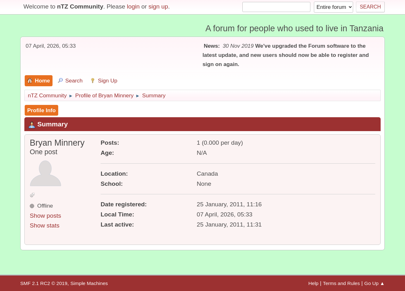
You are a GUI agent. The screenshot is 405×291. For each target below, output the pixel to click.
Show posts (45, 215)
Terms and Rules (341, 283)
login (133, 6)
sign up (158, 6)
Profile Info (41, 110)
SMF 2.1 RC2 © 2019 (43, 283)
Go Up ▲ (374, 283)
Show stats (44, 225)
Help (313, 283)
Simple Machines (89, 283)
